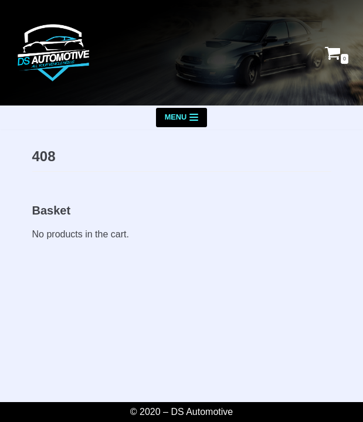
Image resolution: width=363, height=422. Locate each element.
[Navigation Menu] (182, 117)
